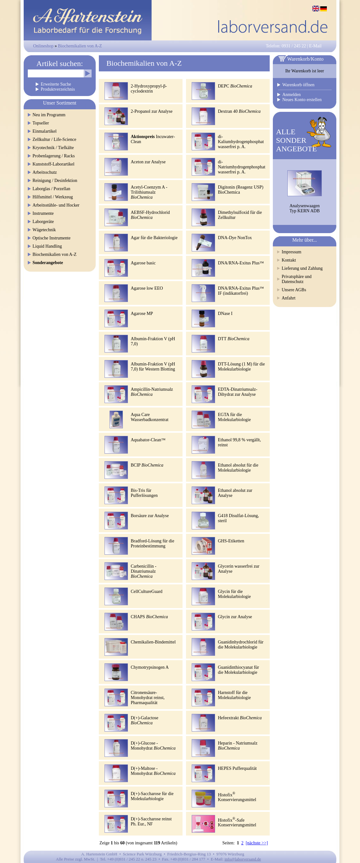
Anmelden (291, 94)
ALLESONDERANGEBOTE (296, 140)
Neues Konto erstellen (301, 99)
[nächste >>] (257, 843)
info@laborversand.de (243, 859)
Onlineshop (43, 46)
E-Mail (315, 46)
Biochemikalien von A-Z (80, 46)
